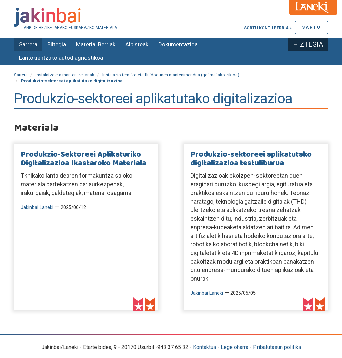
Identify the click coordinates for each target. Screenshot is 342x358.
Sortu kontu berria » (268, 28)
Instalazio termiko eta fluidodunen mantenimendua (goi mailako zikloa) (170, 74)
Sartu (311, 27)
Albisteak (136, 44)
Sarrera (28, 44)
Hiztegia (308, 44)
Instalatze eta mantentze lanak (65, 74)
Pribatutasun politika (277, 347)
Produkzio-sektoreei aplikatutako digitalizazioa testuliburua (251, 159)
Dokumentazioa (178, 44)
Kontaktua (204, 347)
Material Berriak (95, 44)
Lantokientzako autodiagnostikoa (61, 57)
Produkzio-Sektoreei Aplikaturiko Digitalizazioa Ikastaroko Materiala (83, 159)
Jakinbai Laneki (37, 207)
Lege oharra (234, 347)
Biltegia (56, 44)
